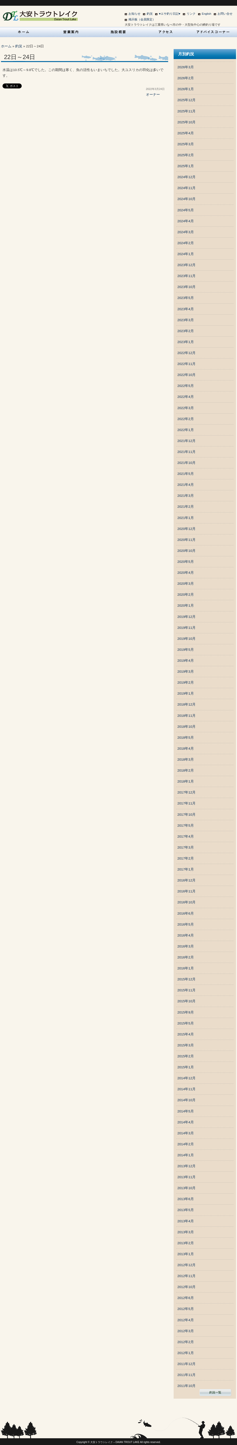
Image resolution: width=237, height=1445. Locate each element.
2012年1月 (185, 1353)
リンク (191, 13)
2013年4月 (185, 1221)
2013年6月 (185, 1199)
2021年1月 (185, 518)
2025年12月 (186, 100)
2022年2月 (185, 419)
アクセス (166, 32)
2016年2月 (185, 957)
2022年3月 (185, 408)
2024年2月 (185, 243)
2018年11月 (186, 716)
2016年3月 (185, 946)
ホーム (6, 46)
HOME (23, 32)
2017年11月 (186, 803)
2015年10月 (186, 1001)
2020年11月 (186, 540)
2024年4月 (185, 221)
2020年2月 (185, 594)
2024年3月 (185, 232)
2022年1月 (185, 430)
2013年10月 (186, 1188)
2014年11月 (186, 1089)
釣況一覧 (215, 1392)
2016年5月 (185, 924)
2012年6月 (185, 1298)
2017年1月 (185, 869)
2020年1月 (185, 605)
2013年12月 (186, 1166)
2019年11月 (186, 628)
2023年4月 (185, 309)
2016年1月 (185, 968)
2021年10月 (186, 463)
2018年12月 (186, 704)
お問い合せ (225, 13)
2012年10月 (186, 1287)
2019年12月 (186, 617)
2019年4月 (185, 660)
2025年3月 (185, 144)
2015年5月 (185, 1023)
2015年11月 (186, 990)
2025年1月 (185, 166)
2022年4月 (185, 397)
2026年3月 (185, 67)
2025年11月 (186, 111)
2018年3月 (185, 759)
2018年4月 (185, 748)
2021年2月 (185, 506)
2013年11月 (186, 1177)
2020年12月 (186, 529)
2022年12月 (186, 353)
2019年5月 (185, 649)
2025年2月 (185, 155)
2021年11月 (186, 452)
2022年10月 (186, 375)
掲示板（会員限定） (141, 19)
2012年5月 (185, 1309)
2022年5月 (185, 386)
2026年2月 (185, 78)
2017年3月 (185, 847)
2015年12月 (186, 979)
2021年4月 (185, 485)
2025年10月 (186, 122)
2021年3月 (185, 496)
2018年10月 (186, 726)
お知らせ (134, 13)
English (206, 13)
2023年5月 (185, 298)
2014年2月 (185, 1144)
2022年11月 (186, 364)
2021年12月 (186, 441)
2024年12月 (186, 177)
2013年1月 (185, 1254)
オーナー (153, 94)
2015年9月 (185, 1012)
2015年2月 (185, 1056)
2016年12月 (186, 880)
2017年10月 (186, 814)
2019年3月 (185, 671)
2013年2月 (185, 1243)
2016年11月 (186, 891)
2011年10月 (186, 1386)
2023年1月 (185, 342)
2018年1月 (185, 781)
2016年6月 (185, 913)
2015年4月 (185, 1034)
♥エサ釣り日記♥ (169, 13)
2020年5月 (185, 562)
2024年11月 (186, 188)
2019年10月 (186, 639)
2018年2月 (185, 770)
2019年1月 (185, 693)
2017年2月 (185, 858)
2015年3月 (185, 1045)
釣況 (150, 13)
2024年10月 (186, 199)
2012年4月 (185, 1320)
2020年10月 (186, 551)
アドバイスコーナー (213, 32)
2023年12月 (186, 265)
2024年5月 (185, 210)
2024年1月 (185, 254)
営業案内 (71, 32)
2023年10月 (186, 287)
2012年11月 (186, 1276)
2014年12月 (186, 1078)
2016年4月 (185, 935)
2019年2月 (185, 682)
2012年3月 (185, 1331)
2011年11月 (186, 1375)
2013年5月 (185, 1210)
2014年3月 (185, 1133)
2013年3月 (185, 1232)
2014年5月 (185, 1111)
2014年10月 (186, 1100)
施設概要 (118, 32)
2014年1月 (185, 1155)
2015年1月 (185, 1067)
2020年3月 (185, 583)
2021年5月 (185, 474)
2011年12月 (186, 1364)
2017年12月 (186, 792)
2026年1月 (185, 89)
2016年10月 (186, 902)
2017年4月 (185, 836)
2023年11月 (186, 276)
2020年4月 (185, 573)
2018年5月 (185, 737)
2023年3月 (185, 320)
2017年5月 (185, 825)
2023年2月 (185, 331)
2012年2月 (185, 1342)
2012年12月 (186, 1265)
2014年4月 (185, 1122)
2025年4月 (185, 133)
